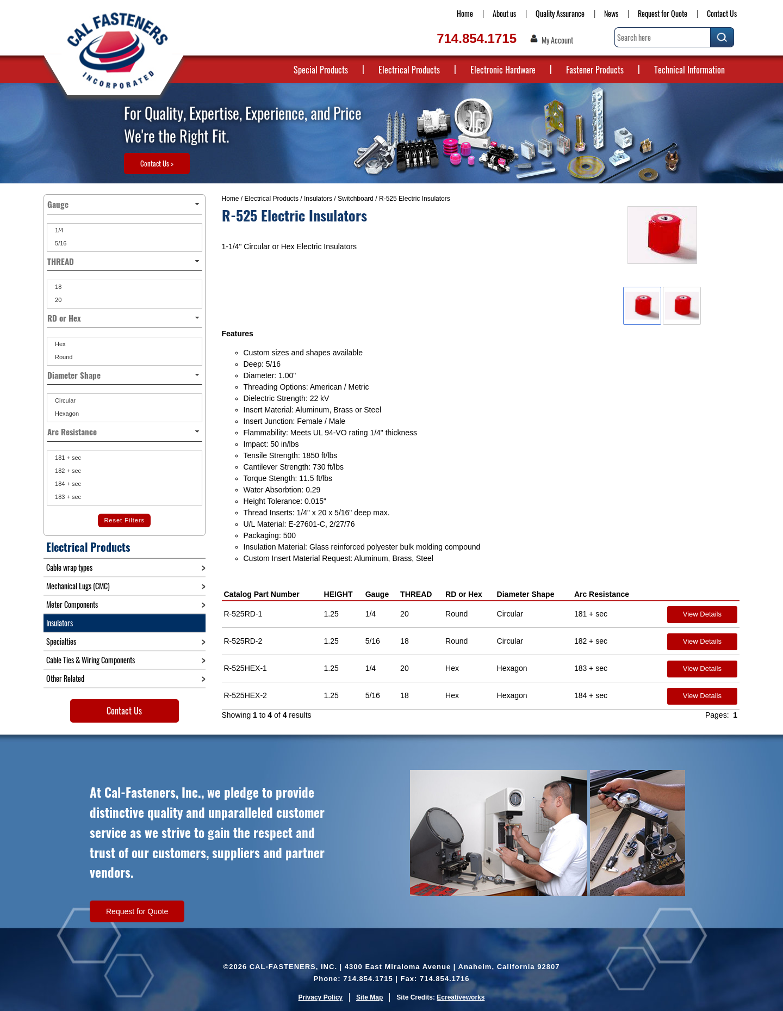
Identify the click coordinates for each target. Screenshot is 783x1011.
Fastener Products (595, 69)
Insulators (318, 198)
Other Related (65, 678)
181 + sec (67, 457)
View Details (702, 614)
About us (504, 13)
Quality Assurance (560, 13)
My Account (557, 40)
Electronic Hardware (503, 69)
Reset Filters (124, 520)
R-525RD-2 (243, 641)
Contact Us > (156, 163)
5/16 (59, 243)
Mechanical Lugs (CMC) (78, 585)
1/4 (58, 230)
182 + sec (67, 470)
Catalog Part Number (262, 594)
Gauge (377, 594)
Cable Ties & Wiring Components (90, 659)
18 (57, 286)
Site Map (369, 997)
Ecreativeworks (460, 997)
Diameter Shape (526, 594)
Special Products (321, 69)
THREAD (416, 594)
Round (62, 357)
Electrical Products (409, 69)
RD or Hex (463, 594)
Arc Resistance (601, 594)
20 (57, 300)
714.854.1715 (477, 38)
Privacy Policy (321, 997)
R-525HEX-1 (245, 668)
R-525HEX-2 (245, 695)
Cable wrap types (69, 567)
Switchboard (356, 198)
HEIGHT (338, 594)
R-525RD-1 (243, 613)
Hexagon (66, 413)
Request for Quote (662, 13)
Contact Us (722, 13)
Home (465, 13)
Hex (59, 344)
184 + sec (67, 483)
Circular (64, 400)
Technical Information (689, 69)
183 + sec (67, 497)
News (611, 13)
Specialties (61, 641)
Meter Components (72, 604)
